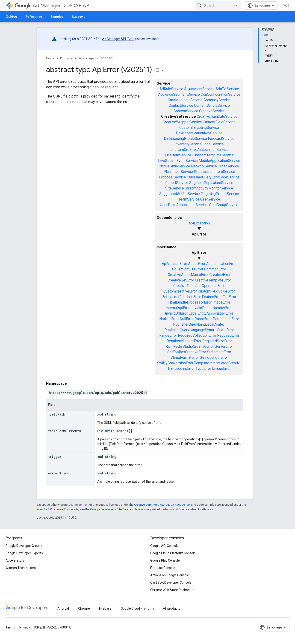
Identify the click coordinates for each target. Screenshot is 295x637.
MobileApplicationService (219, 160)
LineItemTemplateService (213, 155)
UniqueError (221, 368)
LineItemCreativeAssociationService (199, 149)
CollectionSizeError (187, 269)
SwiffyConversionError (175, 363)
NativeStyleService (174, 166)
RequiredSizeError (217, 341)
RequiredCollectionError (197, 335)
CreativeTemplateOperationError (199, 286)
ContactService (181, 105)
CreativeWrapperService (182, 122)
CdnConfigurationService (220, 94)
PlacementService (178, 171)
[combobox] (218, 5)
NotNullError (169, 319)
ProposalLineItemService (214, 171)
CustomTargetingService (199, 127)
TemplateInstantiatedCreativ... (218, 363)
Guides (11, 16)
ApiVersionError (174, 263)
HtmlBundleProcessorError (190, 302)
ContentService (186, 111)
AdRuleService (171, 89)
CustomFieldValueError (216, 291)
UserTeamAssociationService (184, 205)
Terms (10, 627)
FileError (229, 297)
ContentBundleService (212, 105)
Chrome (84, 608)
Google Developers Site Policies (111, 509)
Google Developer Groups (24, 546)
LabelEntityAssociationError (211, 313)
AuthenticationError (221, 263)
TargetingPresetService (220, 194)
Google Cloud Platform (137, 608)
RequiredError (228, 335)
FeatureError (212, 297)
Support (78, 16)
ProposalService (172, 177)
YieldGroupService (223, 205)
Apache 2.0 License (50, 509)
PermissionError (226, 319)
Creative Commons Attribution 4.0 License (162, 504)
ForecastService (221, 138)
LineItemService (178, 155)
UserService (210, 199)
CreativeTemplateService (217, 116)
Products (66, 58)
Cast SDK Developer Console (171, 582)
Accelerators (15, 560)
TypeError (203, 368)
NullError (187, 319)
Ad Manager (38, 6)
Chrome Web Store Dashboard (172, 590)
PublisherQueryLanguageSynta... (190, 330)
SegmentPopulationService (211, 183)
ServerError (224, 346)
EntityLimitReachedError (181, 297)
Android (63, 608)
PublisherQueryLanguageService (213, 177)
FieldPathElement (112, 431)
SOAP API (79, 6)
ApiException (199, 223)
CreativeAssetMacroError (188, 275)
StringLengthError (214, 357)
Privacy (24, 627)
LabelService (213, 144)
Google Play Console (165, 560)
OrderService (228, 166)
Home (50, 58)
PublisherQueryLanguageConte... (199, 324)
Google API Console (164, 546)
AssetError (196, 263)
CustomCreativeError (180, 291)
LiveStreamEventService (178, 160)
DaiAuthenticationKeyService (199, 133)
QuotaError (225, 330)
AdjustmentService (199, 89)
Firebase (105, 608)
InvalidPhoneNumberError (212, 308)
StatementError (219, 352)
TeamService (188, 199)
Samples (57, 16)
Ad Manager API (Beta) (119, 39)
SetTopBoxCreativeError (186, 352)
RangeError (168, 335)
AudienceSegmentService (179, 94)
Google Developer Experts (24, 553)
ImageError (221, 302)
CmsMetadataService (185, 100)
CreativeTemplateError (213, 280)
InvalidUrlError (176, 313)
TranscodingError (181, 368)
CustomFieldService (219, 122)
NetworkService (204, 166)
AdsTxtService (227, 89)
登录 (286, 5)
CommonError (215, 269)
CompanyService (217, 100)
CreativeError (219, 275)
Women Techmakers (21, 568)
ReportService (176, 183)
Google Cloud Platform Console (173, 553)
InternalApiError (178, 308)
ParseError (203, 319)
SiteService (174, 188)
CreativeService (212, 111)
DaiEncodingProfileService (185, 138)
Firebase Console (162, 568)
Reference (33, 16)
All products (171, 608)
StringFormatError (185, 357)
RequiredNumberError (184, 341)
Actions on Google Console (169, 575)
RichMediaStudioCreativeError (189, 346)
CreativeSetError (181, 280)
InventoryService (188, 144)
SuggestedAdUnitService (179, 194)
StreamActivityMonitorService (209, 188)
